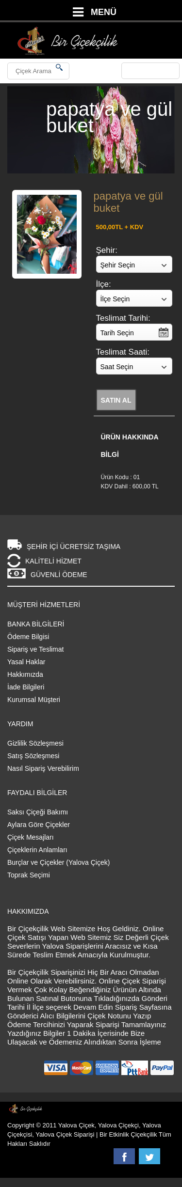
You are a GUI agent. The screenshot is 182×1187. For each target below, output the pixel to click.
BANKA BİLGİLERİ (36, 624)
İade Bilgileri (25, 687)
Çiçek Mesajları (30, 837)
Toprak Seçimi (28, 875)
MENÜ (103, 12)
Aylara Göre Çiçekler (38, 824)
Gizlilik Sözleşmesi (35, 743)
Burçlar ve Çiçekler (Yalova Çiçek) (58, 862)
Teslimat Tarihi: (123, 318)
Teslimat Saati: (123, 352)
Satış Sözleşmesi (33, 756)
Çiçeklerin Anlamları (37, 850)
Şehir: (106, 250)
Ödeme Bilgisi (28, 636)
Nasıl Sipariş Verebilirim (43, 768)
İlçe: (103, 284)
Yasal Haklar (26, 662)
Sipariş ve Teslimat (35, 649)
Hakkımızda (25, 674)
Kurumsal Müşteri (33, 699)
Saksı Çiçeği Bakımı (37, 812)
